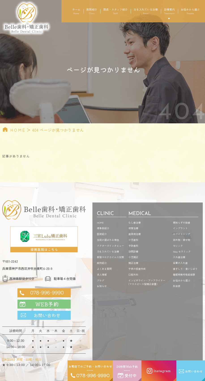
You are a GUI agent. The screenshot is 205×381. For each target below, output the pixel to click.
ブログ (100, 280)
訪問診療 (133, 251)
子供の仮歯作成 (137, 268)
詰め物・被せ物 (181, 240)
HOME (18, 130)
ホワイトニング (181, 234)
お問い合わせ (47, 315)
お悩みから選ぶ (190, 11)
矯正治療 (133, 263)
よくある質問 (104, 268)
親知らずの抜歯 (181, 222)
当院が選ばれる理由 (108, 240)
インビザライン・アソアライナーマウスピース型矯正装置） (146, 282)
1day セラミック (182, 251)
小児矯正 (133, 257)
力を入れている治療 (146, 11)
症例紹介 (102, 263)
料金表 (176, 286)
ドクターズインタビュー (110, 245)
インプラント (180, 228)
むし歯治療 (134, 222)
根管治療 (133, 228)
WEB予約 (47, 304)
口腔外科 (133, 274)
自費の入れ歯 (180, 263)
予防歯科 (133, 245)
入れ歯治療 (179, 257)
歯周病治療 (134, 234)
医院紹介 (91, 11)
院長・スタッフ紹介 (115, 11)
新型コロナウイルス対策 (110, 257)
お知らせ (102, 286)
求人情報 (102, 274)
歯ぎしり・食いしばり (185, 268)
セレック (178, 245)
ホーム (76, 11)
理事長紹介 (103, 228)
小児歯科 (133, 240)
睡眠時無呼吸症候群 (184, 274)
